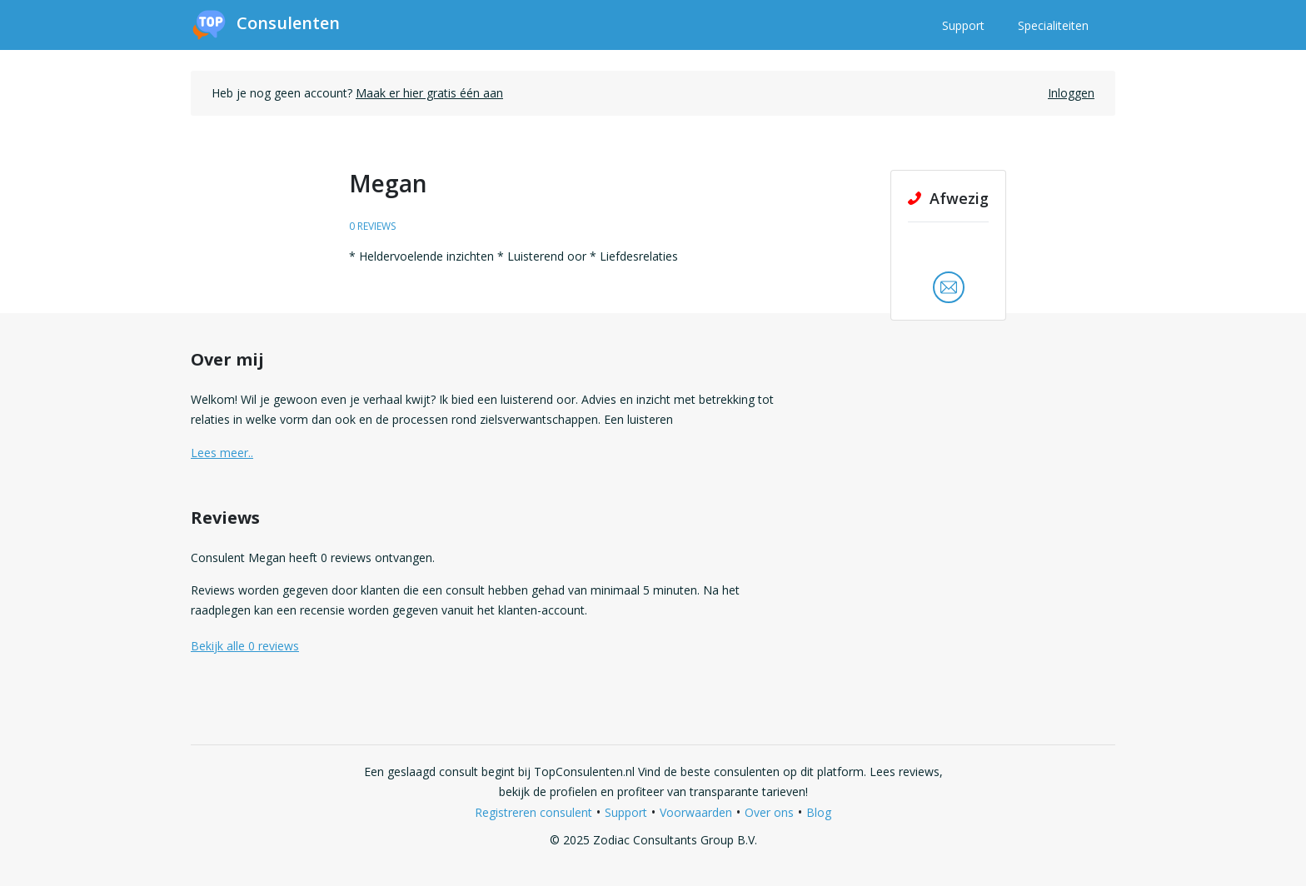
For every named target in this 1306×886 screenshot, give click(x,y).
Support (963, 25)
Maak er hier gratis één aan (429, 93)
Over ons (769, 812)
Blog (818, 812)
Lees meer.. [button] (222, 452)
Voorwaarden (696, 812)
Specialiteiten (1053, 25)
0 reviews (372, 226)
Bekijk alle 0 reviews (245, 646)
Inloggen (1071, 93)
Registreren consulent (533, 812)
